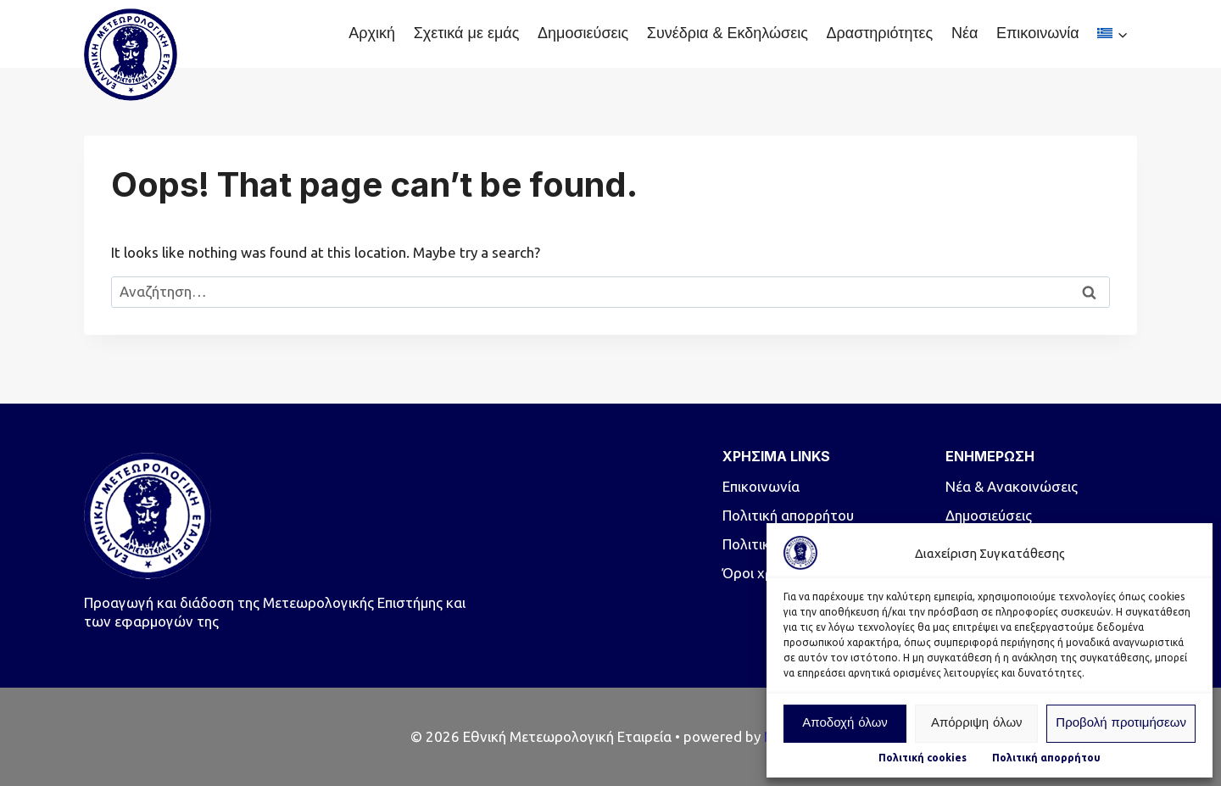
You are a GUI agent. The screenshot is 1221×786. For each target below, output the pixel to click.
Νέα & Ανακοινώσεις (1011, 486)
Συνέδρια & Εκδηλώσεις (727, 33)
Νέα (964, 33)
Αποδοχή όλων (845, 723)
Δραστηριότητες (879, 33)
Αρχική (371, 33)
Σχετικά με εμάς (467, 33)
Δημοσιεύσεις (583, 33)
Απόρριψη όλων (977, 723)
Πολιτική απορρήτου (1046, 757)
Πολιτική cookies (922, 757)
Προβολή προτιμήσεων (1121, 723)
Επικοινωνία (1037, 33)
